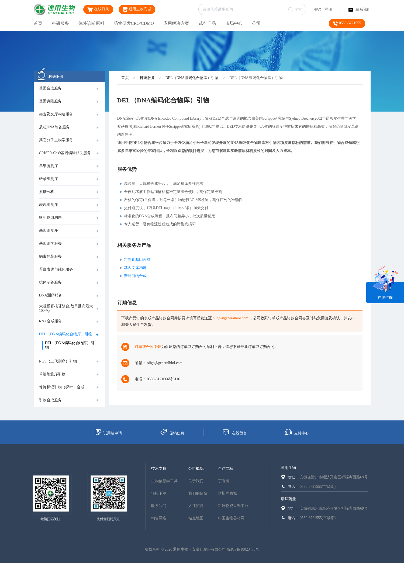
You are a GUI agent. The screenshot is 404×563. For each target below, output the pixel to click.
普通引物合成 (135, 276)
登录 (318, 10)
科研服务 (60, 23)
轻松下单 (158, 493)
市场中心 (234, 23)
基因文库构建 (135, 268)
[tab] (69, 88)
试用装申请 (108, 432)
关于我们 (195, 481)
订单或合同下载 (148, 347)
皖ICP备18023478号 (243, 549)
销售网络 (158, 518)
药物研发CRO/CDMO (134, 23)
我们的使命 (197, 493)
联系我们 (359, 10)
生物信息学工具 (164, 481)
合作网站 (225, 469)
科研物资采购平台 (233, 506)
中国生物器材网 (231, 518)
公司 (256, 23)
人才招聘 (195, 506)
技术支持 (158, 469)
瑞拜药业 (288, 499)
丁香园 (223, 481)
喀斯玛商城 (227, 493)
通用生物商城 (137, 9)
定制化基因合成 (137, 260)
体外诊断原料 (91, 23)
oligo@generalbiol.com (230, 318)
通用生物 (288, 468)
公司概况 (195, 469)
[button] (69, 88)
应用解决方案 (176, 23)
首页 (38, 23)
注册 (328, 10)
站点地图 (195, 518)
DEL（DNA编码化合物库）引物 (192, 78)
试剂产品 (207, 23)
